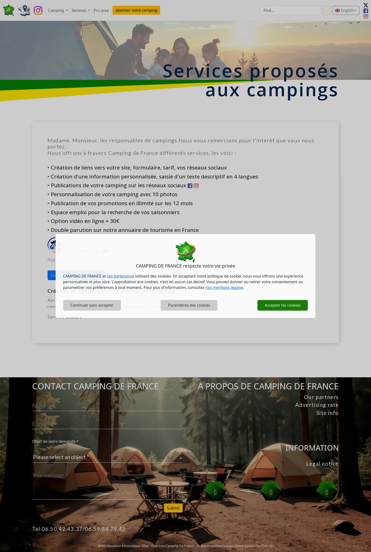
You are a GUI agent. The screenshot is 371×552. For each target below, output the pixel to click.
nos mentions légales (224, 287)
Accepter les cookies (282, 305)
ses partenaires (120, 276)
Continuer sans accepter (92, 305)
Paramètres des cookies (189, 305)
